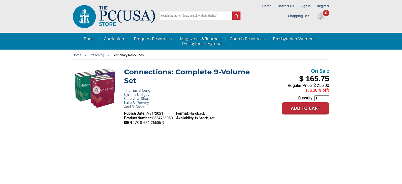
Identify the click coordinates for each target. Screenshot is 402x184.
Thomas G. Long (137, 90)
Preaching (97, 55)
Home (266, 6)
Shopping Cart (298, 16)
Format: (182, 113)
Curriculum (115, 38)
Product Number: (138, 118)
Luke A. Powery (136, 103)
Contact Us (286, 6)
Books (89, 38)
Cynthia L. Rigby (136, 95)
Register (323, 6)
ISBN (128, 123)
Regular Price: (300, 85)
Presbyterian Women (293, 38)
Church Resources (247, 38)
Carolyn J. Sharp (137, 99)
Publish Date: (134, 113)
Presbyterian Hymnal (202, 43)
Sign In (305, 6)
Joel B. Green (134, 107)
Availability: (185, 118)
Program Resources (153, 38)
